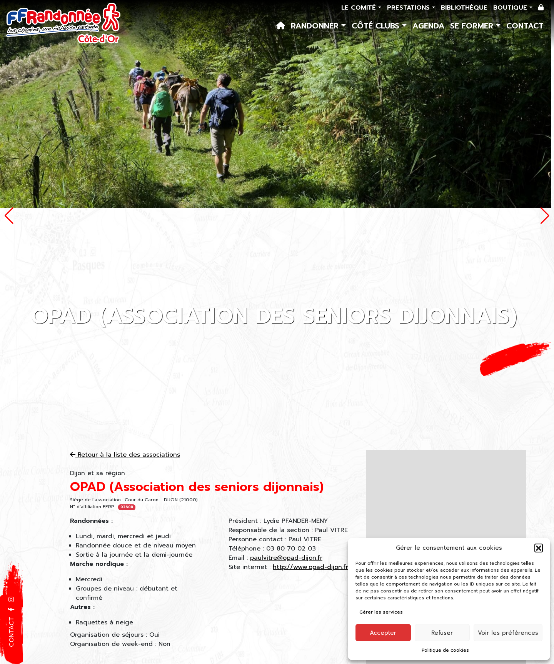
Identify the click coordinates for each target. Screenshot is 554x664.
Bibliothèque (464, 7)
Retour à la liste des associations (125, 454)
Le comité (359, 7)
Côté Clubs (377, 26)
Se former (473, 26)
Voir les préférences (508, 633)
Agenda (428, 26)
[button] (538, 548)
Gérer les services (381, 612)
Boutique (511, 7)
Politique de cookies (445, 650)
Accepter (383, 633)
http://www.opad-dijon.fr (310, 567)
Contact (525, 26)
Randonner (316, 26)
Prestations (409, 7)
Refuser (442, 633)
